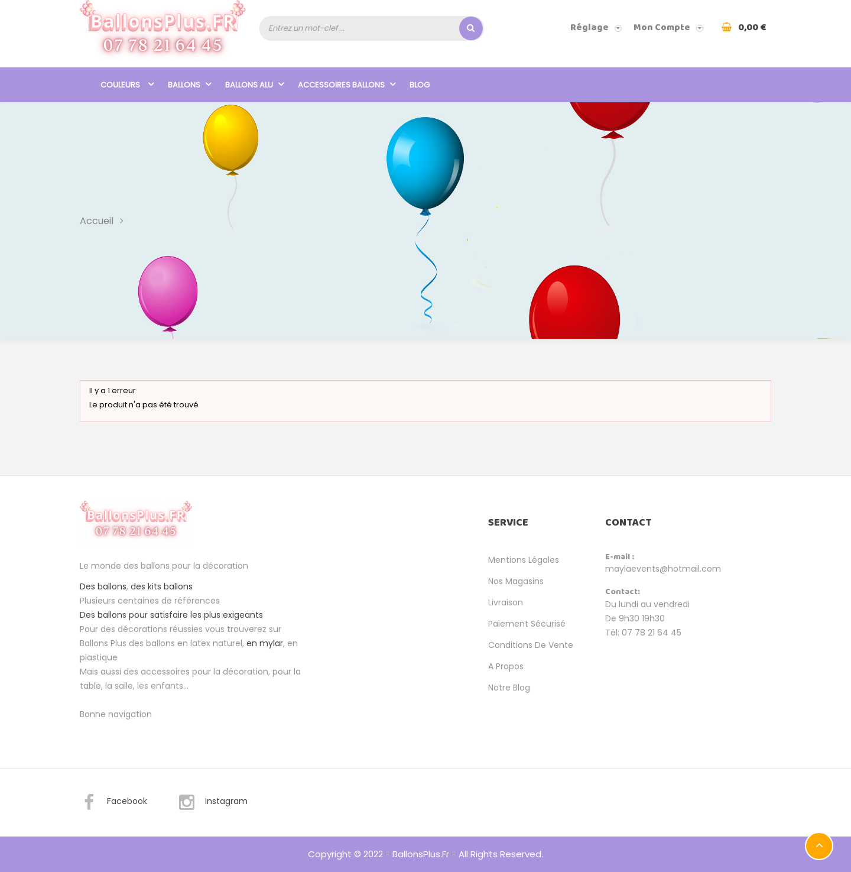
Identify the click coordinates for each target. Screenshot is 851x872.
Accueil (96, 220)
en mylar (264, 643)
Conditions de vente (530, 645)
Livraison (505, 602)
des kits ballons (162, 586)
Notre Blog (509, 687)
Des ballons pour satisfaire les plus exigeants (171, 615)
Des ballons (103, 586)
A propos (506, 666)
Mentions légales (523, 560)
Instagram (213, 803)
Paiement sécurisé (527, 624)
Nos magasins (516, 581)
